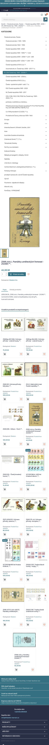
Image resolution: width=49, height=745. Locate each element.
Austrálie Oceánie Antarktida (14, 135)
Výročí (6, 179)
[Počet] (3, 274)
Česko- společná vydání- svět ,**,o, (17, 84)
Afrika (6, 123)
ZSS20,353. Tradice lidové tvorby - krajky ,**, (35, 565)
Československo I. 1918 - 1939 (16, 41)
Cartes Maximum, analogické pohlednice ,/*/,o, (20, 167)
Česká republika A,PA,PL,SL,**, (16, 65)
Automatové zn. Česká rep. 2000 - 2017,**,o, (20, 69)
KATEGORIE (6, 31)
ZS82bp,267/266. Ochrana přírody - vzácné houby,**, (12, 340)
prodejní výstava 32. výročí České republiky (19, 175)
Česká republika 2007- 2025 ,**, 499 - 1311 (20, 61)
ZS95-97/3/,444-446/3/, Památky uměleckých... (11, 610)
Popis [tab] (5, 290)
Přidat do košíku (18, 274)
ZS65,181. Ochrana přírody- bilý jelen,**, (12, 385)
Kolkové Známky (9, 151)
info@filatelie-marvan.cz (18, 10)
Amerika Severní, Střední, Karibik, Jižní (17, 127)
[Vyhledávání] (25, 19)
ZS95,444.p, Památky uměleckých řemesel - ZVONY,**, (33, 431)
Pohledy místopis (10, 171)
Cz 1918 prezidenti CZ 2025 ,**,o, (17, 112)
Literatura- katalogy (11, 163)
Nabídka (7, 159)
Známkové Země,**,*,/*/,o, (13, 139)
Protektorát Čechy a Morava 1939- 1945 (19, 116)
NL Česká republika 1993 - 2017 (16, 92)
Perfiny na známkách (11, 147)
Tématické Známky (10, 143)
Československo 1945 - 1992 (15, 45)
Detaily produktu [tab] (15, 290)
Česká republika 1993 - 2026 (15, 49)
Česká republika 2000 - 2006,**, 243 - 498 (20, 57)
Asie (5, 131)
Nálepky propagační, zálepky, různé (16, 155)
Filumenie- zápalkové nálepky (14, 183)
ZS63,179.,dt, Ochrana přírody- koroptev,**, (33, 520)
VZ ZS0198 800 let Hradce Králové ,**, (12, 565)
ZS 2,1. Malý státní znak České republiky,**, (34, 385)
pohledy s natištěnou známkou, (16, 102)
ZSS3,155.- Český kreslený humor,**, (12, 475)
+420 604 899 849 (33, 8)
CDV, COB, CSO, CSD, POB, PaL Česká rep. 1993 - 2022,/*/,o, (22, 97)
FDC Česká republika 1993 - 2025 (17, 88)
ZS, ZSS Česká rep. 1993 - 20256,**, (15, 73)
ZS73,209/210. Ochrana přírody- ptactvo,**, (11, 520)
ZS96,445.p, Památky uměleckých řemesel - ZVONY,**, (22, 656)
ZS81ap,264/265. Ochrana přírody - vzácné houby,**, (35, 340)
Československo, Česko (12, 37)
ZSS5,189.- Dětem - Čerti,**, (12, 429)
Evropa (6, 120)
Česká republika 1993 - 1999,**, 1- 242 (18, 53)
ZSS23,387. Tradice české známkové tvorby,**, (35, 610)
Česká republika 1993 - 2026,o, (16, 77)
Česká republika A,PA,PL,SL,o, (16, 80)
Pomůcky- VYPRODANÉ (12, 190)
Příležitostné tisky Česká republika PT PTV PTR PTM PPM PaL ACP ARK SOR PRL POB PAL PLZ (25, 107)
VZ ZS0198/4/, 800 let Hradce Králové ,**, (33, 475)
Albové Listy (8, 187)
